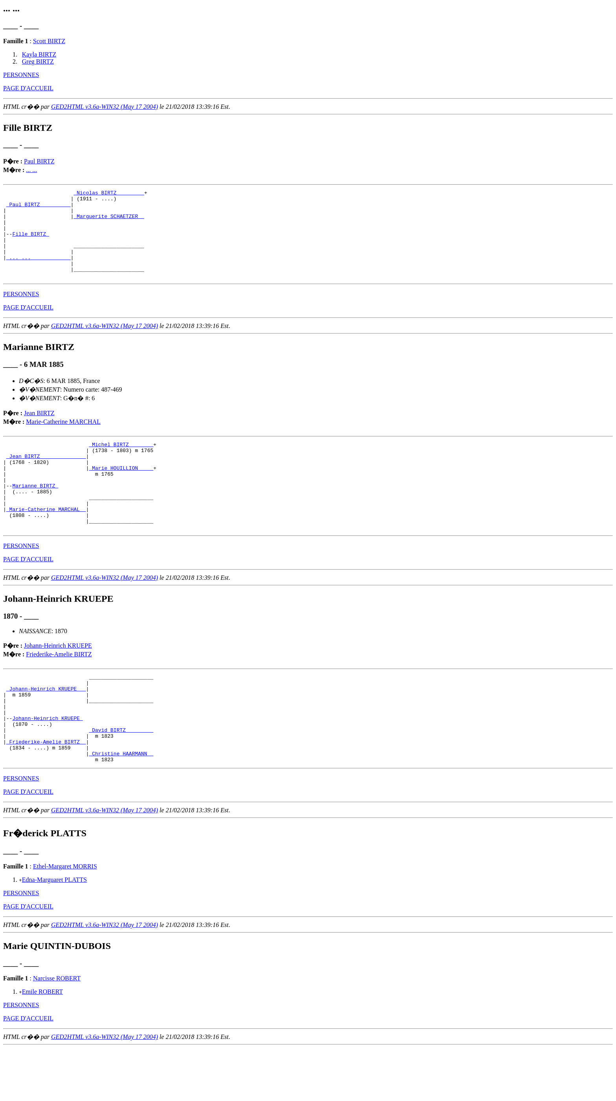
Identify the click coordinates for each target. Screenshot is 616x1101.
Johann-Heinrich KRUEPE (58, 681)
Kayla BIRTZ (39, 54)
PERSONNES (21, 74)
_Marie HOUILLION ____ (121, 491)
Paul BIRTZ (39, 161)
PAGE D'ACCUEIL (28, 88)
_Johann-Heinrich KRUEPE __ (46, 727)
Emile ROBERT (42, 1044)
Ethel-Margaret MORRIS (65, 919)
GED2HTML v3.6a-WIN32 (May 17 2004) (104, 106)
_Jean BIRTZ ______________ (46, 477)
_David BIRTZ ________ (121, 776)
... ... (31, 170)
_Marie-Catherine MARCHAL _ (46, 540)
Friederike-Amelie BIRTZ (59, 689)
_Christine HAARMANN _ (121, 805)
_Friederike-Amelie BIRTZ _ (46, 791)
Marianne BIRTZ (35, 512)
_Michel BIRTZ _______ (121, 463)
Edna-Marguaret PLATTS (54, 932)
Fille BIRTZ (30, 243)
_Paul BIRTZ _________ (38, 207)
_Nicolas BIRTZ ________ (108, 193)
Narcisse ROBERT (57, 1031)
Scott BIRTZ (49, 41)
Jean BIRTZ (39, 430)
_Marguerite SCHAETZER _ (108, 221)
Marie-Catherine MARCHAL (63, 439)
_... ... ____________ (38, 271)
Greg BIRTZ (38, 61)
